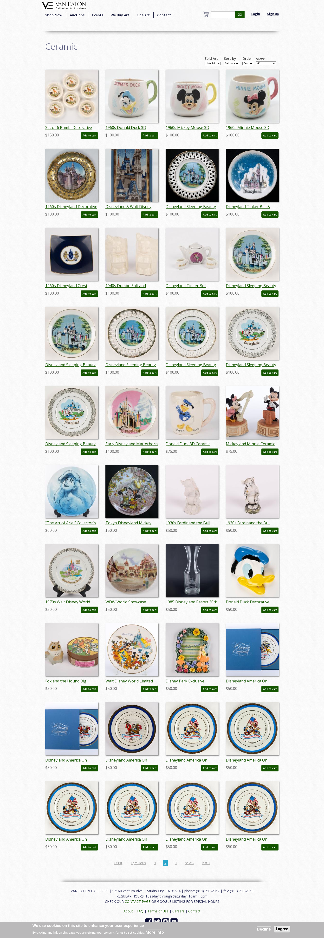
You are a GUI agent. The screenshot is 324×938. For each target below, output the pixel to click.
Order (247, 58)
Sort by (230, 58)
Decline (264, 929)
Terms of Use (157, 911)
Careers (178, 911)
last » (206, 863)
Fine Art (143, 15)
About (128, 911)
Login (255, 14)
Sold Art (211, 58)
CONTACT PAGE (137, 901)
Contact (164, 15)
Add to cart (89, 135)
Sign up (273, 14)
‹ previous (138, 863)
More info (155, 932)
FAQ (140, 911)
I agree (282, 929)
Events (97, 15)
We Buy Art (120, 15)
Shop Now (53, 15)
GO (240, 15)
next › (189, 863)
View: (260, 59)
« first (118, 863)
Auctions (77, 15)
